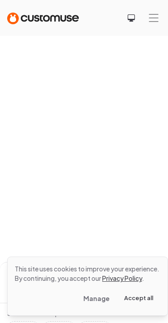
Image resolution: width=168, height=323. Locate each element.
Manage (96, 298)
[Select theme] (131, 18)
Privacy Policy (122, 278)
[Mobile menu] (153, 18)
